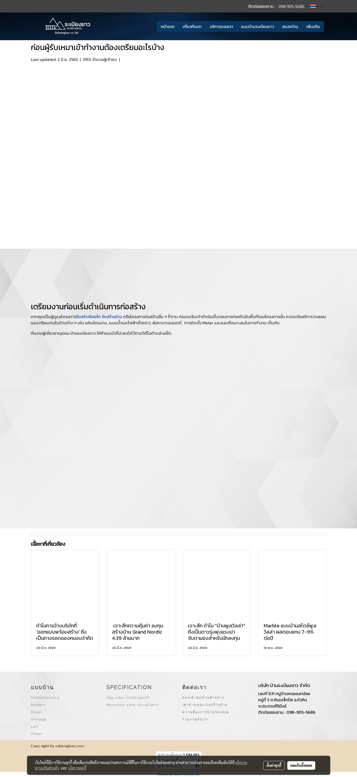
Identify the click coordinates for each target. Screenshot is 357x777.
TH (316, 6)
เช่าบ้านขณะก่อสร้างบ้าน (205, 705)
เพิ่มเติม (313, 26)
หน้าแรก (168, 26)
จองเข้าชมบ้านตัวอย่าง (203, 697)
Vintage (38, 719)
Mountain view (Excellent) (133, 705)
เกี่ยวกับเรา (192, 26)
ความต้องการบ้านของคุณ (205, 712)
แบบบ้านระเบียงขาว (257, 26)
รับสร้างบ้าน (112, 316)
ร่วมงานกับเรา (195, 719)
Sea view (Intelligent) (128, 697)
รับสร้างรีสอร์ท (88, 316)
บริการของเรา (221, 26)
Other (36, 734)
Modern (38, 705)
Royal (36, 712)
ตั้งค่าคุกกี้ (274, 765)
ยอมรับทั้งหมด (301, 765)
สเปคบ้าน (290, 26)
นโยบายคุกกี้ (77, 768)
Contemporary (45, 697)
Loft (35, 727)
